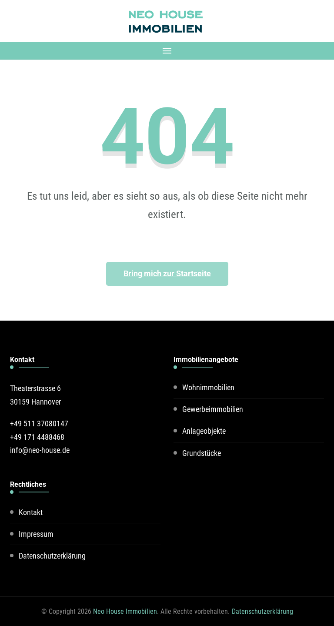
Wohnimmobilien (208, 387)
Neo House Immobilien (125, 611)
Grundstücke (201, 453)
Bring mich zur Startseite (167, 273)
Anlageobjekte (204, 430)
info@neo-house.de (40, 450)
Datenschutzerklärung (52, 555)
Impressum (36, 534)
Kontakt (31, 512)
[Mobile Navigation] (167, 51)
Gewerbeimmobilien (212, 409)
